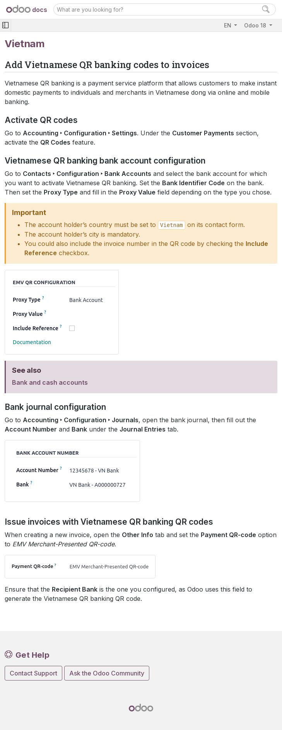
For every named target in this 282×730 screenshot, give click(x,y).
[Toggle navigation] (5, 25)
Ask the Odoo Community (106, 673)
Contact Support (33, 673)
